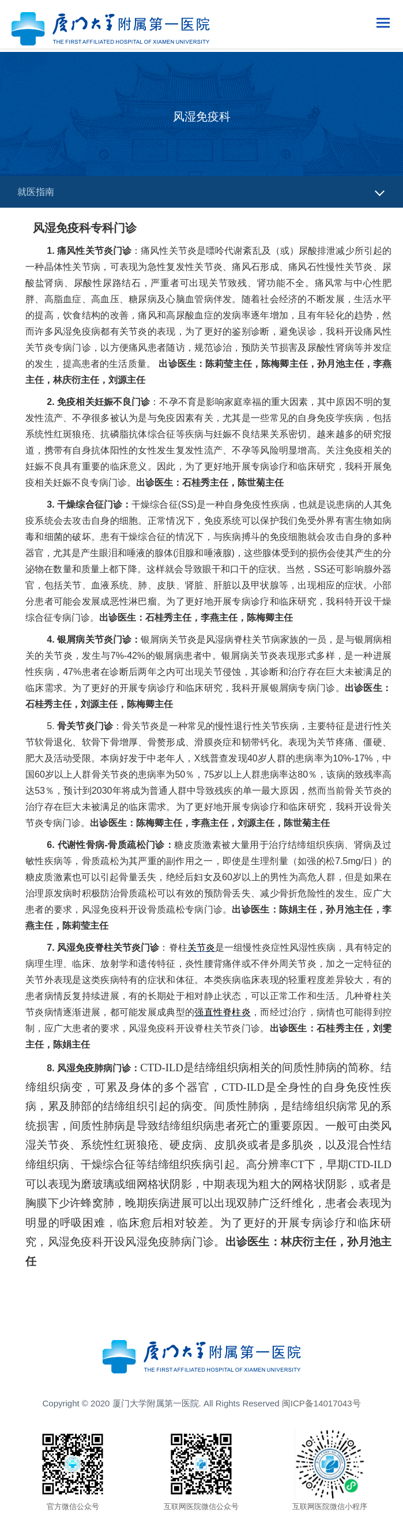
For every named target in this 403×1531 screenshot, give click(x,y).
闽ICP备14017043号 (321, 1403)
